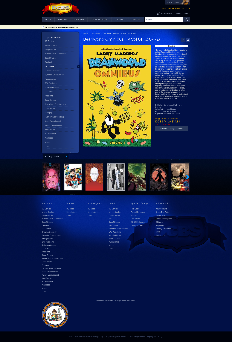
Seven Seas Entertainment (55, 104)
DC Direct (70, 209)
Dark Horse (49, 66)
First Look (135, 209)
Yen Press (49, 138)
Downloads (160, 215)
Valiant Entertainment (53, 125)
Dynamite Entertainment (54, 75)
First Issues (135, 219)
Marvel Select (71, 212)
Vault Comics (50, 129)
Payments (160, 225)
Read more (73, 27)
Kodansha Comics (52, 87)
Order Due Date (162, 212)
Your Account (161, 209)
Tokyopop (48, 113)
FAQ (158, 232)
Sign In (179, 13)
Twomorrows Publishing (54, 117)
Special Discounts (138, 212)
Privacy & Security (163, 229)
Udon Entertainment (53, 121)
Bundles (134, 215)
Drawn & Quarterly (52, 71)
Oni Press (49, 92)
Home (48, 19)
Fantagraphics (50, 79)
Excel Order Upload (164, 219)
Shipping (159, 222)
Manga (47, 142)
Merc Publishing (114, 235)
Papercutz (49, 96)
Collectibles (79, 19)
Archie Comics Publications (55, 54)
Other (47, 146)
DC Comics (49, 41)
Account (187, 13)
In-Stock (119, 19)
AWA (110, 219)
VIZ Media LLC (51, 134)
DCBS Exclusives (99, 19)
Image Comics (50, 50)
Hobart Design (158, 337)
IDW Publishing (51, 83)
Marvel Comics (50, 45)
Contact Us (160, 235)
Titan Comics (50, 108)
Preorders (62, 19)
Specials (136, 19)
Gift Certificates (137, 225)
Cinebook (48, 62)
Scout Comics (50, 100)
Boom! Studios (50, 58)
